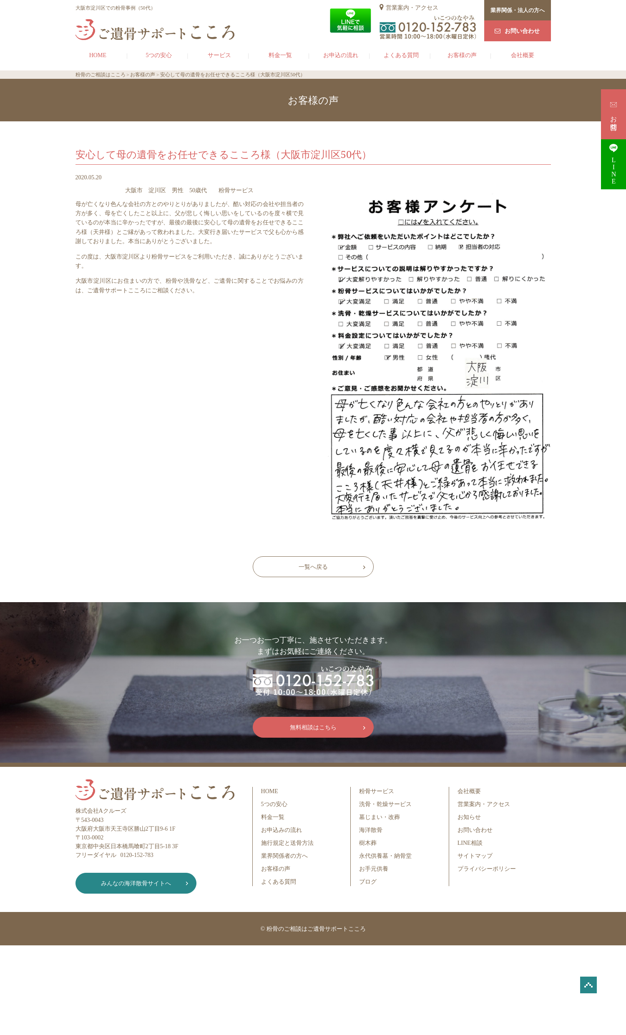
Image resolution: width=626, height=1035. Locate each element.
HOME (97, 55)
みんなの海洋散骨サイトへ (136, 883)
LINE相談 (470, 843)
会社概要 (522, 55)
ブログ (368, 882)
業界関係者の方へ (284, 856)
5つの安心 (159, 55)
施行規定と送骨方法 (287, 843)
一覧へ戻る (313, 567)
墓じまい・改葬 (379, 817)
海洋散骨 (370, 830)
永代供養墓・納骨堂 (385, 856)
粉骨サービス (376, 791)
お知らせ (469, 817)
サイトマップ (475, 856)
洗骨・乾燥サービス (385, 804)
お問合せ (613, 114)
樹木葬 (368, 843)
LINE (613, 164)
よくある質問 (401, 55)
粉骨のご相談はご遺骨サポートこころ (316, 929)
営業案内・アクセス (412, 8)
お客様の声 (462, 55)
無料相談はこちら (313, 727)
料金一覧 (280, 55)
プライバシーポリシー (487, 869)
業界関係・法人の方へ (517, 10)
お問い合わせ (522, 31)
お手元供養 (373, 869)
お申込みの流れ (281, 830)
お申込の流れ (340, 55)
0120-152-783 (137, 855)
